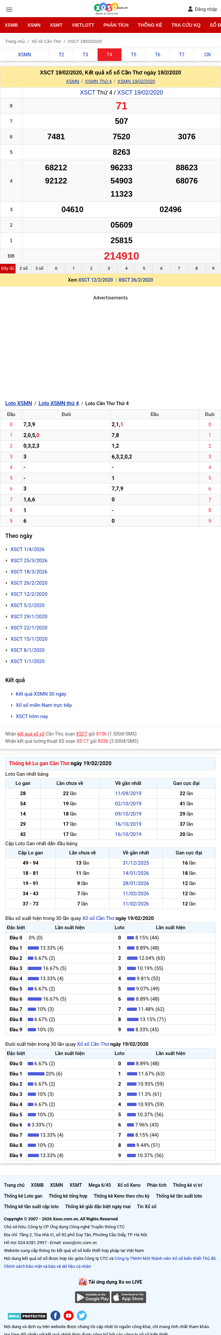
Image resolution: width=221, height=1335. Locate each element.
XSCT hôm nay (32, 716)
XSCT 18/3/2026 (29, 572)
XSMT (56, 25)
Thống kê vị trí (187, 1185)
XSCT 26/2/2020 (135, 280)
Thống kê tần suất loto (179, 1196)
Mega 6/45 (99, 1185)
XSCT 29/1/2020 (29, 617)
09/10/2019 (128, 814)
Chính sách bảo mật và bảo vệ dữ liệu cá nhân (47, 1266)
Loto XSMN (18, 403)
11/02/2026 (136, 894)
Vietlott (83, 25)
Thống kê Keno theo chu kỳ (121, 1196)
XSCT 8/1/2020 (28, 650)
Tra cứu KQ (186, 25)
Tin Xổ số (146, 1206)
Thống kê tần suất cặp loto (31, 1206)
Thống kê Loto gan (23, 1196)
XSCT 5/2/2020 (28, 605)
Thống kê (150, 25)
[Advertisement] (110, 348)
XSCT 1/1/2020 (28, 661)
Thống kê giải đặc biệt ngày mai (98, 1206)
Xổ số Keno (129, 1185)
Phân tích (115, 25)
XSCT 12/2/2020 (96, 280)
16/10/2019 (128, 824)
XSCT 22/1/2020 (29, 628)
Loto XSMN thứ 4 (59, 403)
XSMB (11, 25)
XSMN (33, 25)
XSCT (87, 92)
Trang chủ (14, 1185)
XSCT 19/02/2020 (140, 92)
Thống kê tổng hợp (68, 1196)
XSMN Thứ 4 (98, 81)
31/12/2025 (136, 863)
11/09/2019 (128, 793)
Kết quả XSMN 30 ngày (41, 694)
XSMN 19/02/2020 (136, 81)
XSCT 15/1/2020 (29, 639)
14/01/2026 (136, 873)
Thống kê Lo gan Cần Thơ (39, 763)
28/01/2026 (136, 883)
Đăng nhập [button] (202, 9)
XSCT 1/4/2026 (28, 549)
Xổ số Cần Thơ (98, 918)
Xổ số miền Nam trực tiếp (44, 705)
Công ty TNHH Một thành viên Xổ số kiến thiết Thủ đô (165, 1258)
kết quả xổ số (31, 734)
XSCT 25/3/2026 (29, 561)
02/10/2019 (128, 804)
